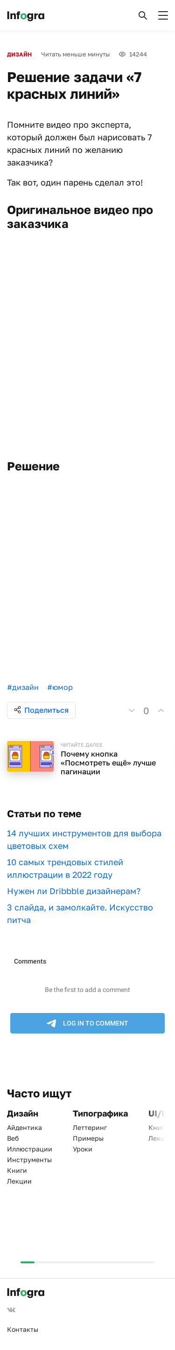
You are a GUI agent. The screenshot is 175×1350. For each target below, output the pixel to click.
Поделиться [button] (41, 710)
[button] (143, 15)
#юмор (60, 687)
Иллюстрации (29, 1149)
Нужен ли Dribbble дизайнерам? (73, 891)
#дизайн (23, 687)
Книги (17, 1170)
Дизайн (19, 54)
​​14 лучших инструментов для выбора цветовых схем (84, 839)
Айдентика (24, 1127)
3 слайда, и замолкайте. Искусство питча (80, 913)
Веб (13, 1138)
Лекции (19, 1181)
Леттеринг (90, 1127)
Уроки (82, 1149)
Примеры (88, 1138)
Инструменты (29, 1160)
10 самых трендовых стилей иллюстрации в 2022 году (65, 868)
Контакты (22, 1329)
